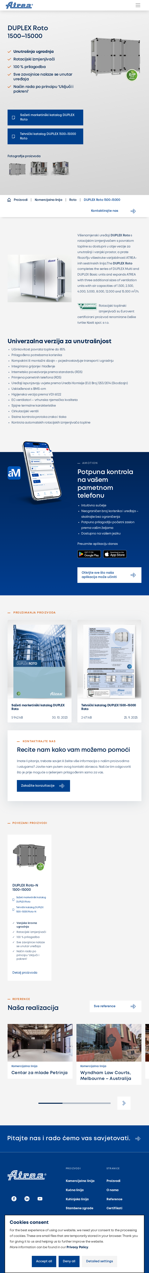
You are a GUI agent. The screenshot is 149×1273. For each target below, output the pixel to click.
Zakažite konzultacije (43, 786)
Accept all (44, 1261)
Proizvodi (113, 1181)
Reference (114, 1199)
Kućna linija (75, 1190)
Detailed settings (99, 1261)
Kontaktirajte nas (114, 211)
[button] (124, 1103)
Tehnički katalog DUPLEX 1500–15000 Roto (108, 707)
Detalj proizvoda (24, 972)
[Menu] (138, 5)
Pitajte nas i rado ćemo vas (74, 1138)
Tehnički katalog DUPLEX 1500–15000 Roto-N (27, 909)
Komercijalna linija (80, 1181)
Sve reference (115, 1006)
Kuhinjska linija (77, 1199)
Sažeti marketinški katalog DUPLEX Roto (37, 707)
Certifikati (114, 1208)
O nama (113, 1190)
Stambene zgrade (79, 1208)
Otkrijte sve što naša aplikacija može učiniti (109, 575)
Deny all (69, 1261)
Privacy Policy (77, 1247)
